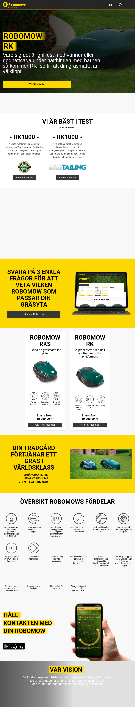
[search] (120, 5)
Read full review (24, 156)
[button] (10, 86)
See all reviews (67, 106)
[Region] (111, 5)
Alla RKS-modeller (45, 403)
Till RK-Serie (36, 65)
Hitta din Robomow (33, 293)
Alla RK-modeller (90, 403)
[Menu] (130, 5)
